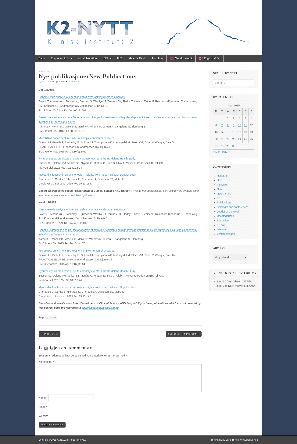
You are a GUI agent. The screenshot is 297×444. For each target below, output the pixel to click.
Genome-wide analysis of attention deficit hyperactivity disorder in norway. (82, 96)
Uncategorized (225, 215)
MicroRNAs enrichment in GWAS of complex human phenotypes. (77, 138)
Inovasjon (222, 184)
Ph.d (219, 198)
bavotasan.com (250, 440)
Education (223, 220)
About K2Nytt (137, 58)
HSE (105, 58)
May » (225, 151)
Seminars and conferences (233, 207)
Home (41, 58)
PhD (119, 58)
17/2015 (51, 317)
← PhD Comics (49, 334)
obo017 (45, 81)
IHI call (221, 225)
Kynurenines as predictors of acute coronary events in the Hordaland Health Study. (87, 158)
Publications (46, 71)
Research (222, 175)
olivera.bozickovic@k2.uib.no (78, 195)
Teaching (158, 58)
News (220, 189)
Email (43, 406)
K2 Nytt (60, 440)
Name (43, 397)
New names (224, 193)
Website (43, 415)
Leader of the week (228, 211)
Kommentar (46, 361)
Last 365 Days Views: (230, 285)
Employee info (60, 58)
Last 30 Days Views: (229, 281)
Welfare (221, 229)
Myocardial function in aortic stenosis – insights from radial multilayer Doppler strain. (88, 174)
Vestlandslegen (226, 233)
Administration (87, 58)
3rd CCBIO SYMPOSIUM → (183, 334)
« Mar (216, 151)
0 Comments (74, 81)
